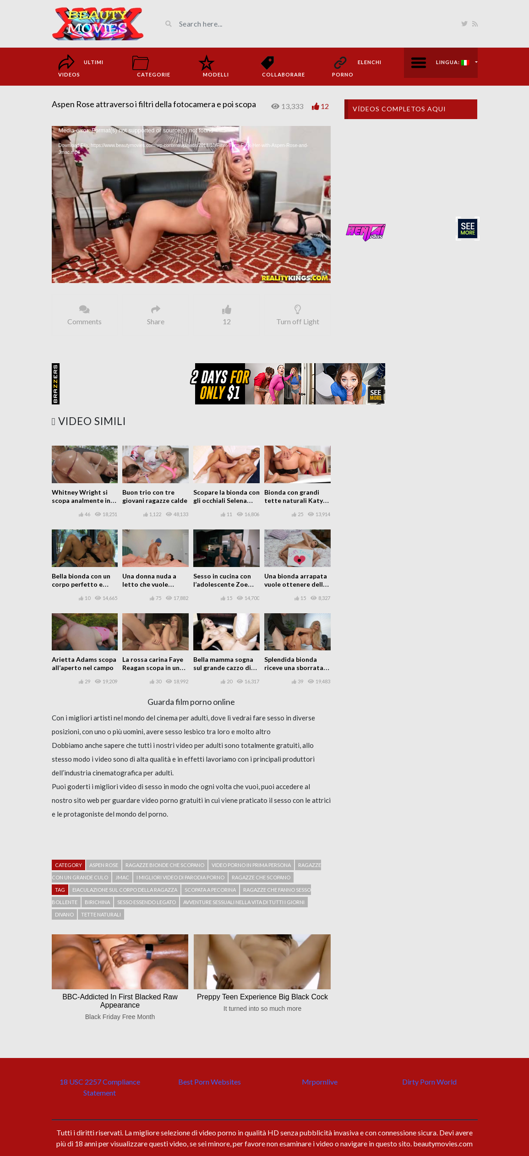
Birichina (97, 902)
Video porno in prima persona (251, 865)
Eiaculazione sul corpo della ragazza (124, 890)
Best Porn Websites (209, 1081)
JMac (122, 877)
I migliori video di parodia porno (180, 877)
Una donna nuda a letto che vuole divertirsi (149, 584)
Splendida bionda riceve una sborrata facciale (293, 667)
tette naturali (101, 914)
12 (325, 106)
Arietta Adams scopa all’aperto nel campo (84, 663)
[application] (191, 204)
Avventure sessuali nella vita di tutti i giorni (244, 902)
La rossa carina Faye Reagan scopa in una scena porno (152, 667)
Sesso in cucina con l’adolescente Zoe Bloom (222, 584)
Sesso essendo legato (146, 902)
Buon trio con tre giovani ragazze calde (154, 496)
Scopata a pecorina (210, 890)
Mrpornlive (320, 1081)
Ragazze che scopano (261, 877)
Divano (64, 914)
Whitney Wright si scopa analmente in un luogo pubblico (81, 500)
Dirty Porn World (429, 1081)
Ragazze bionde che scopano (164, 865)
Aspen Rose (103, 865)
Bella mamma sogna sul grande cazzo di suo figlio (223, 667)
